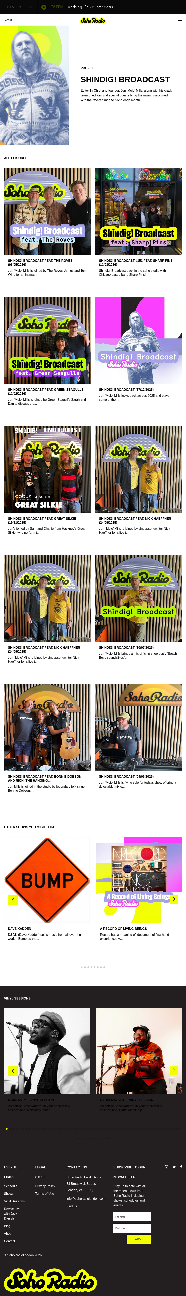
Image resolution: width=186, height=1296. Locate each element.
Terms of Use (44, 1193)
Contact (9, 1241)
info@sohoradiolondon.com (85, 1198)
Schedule (10, 1186)
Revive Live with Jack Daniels (12, 1213)
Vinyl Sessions (14, 1201)
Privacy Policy (45, 1186)
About (8, 1233)
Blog (7, 1226)
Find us (71, 1206)
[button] (174, 899)
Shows (9, 1193)
